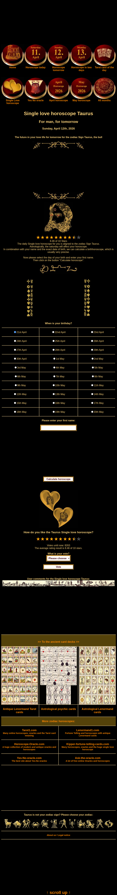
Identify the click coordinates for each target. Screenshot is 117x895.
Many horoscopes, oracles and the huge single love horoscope (88, 747)
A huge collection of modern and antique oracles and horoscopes (29, 747)
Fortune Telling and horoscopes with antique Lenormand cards (87, 733)
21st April (21, 332)
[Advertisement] (58, 22)
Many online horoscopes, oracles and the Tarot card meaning (29, 733)
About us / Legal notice (58, 835)
